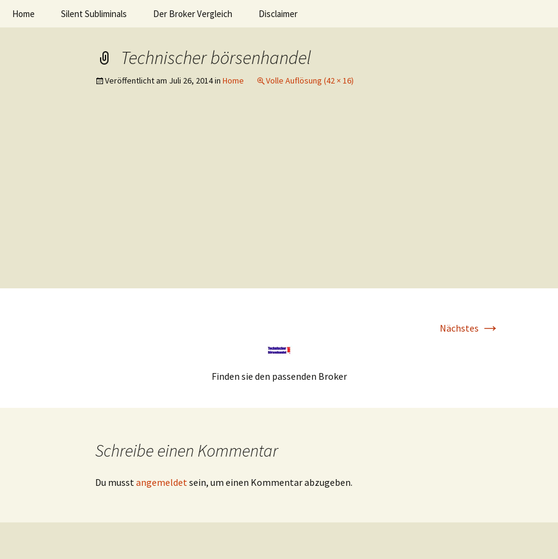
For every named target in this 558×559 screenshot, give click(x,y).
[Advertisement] (279, 197)
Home (23, 14)
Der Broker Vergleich (192, 14)
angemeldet (161, 482)
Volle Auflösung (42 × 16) (310, 80)
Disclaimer (278, 14)
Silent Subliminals (94, 14)
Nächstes (470, 328)
